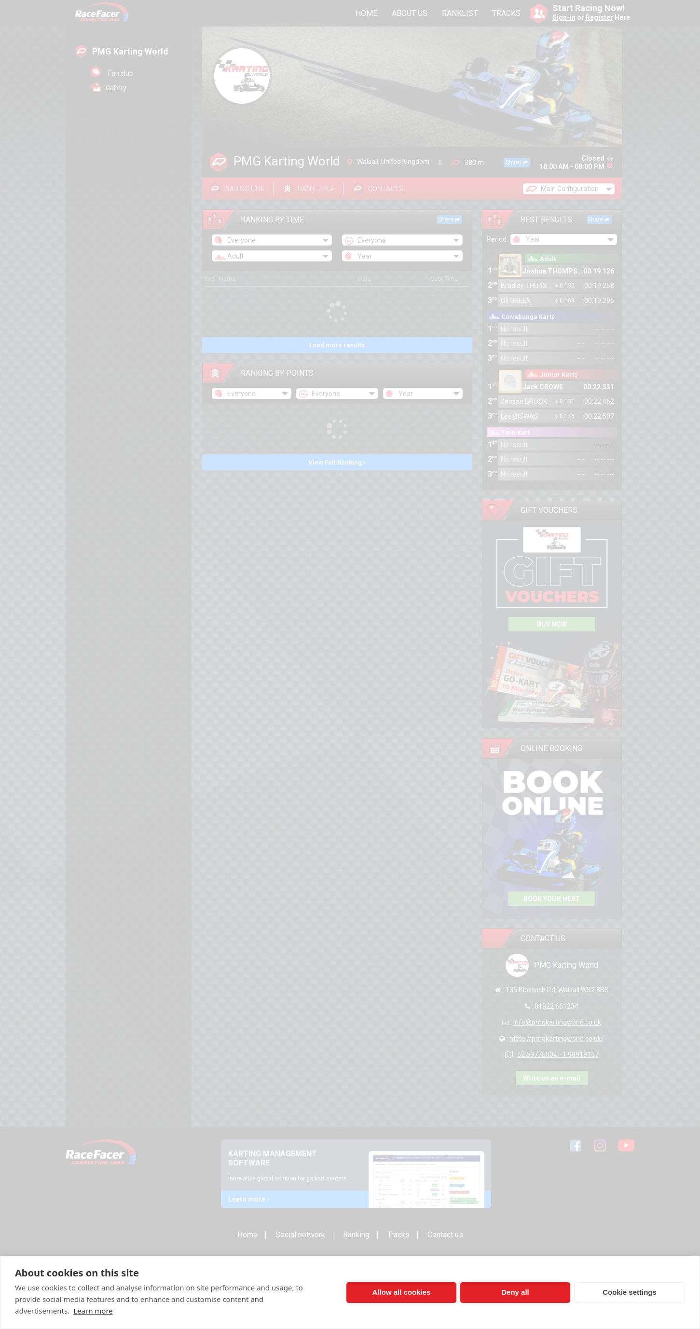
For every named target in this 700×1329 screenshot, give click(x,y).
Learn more (93, 1310)
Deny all (515, 1292)
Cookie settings (630, 1292)
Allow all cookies (401, 1292)
